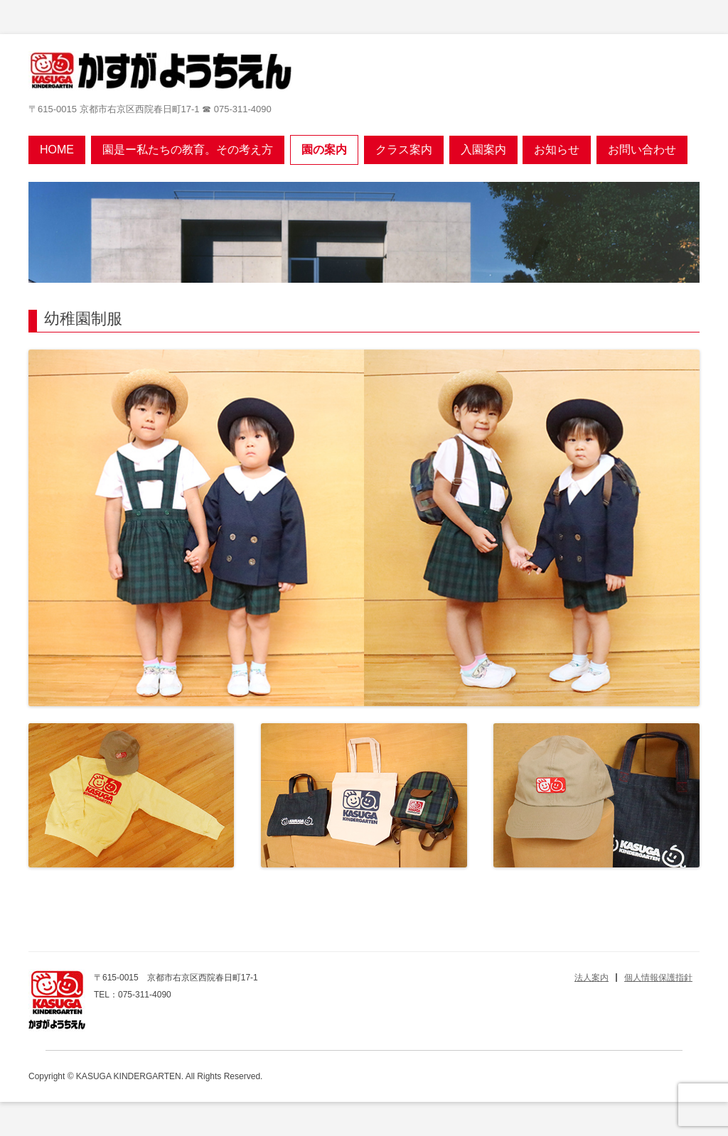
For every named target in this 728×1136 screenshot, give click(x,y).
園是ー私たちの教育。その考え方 (187, 150)
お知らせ (556, 150)
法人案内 (591, 978)
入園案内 (483, 150)
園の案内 (324, 150)
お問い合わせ (642, 150)
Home (57, 150)
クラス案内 (403, 150)
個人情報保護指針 (658, 978)
